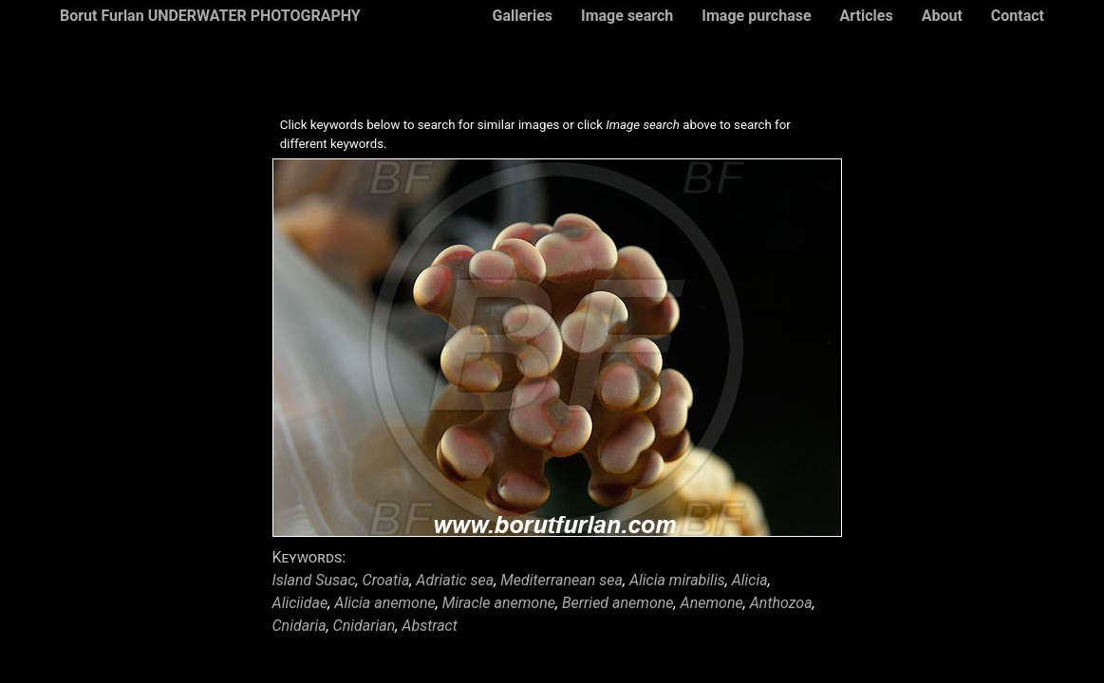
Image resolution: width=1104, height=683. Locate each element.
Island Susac (314, 580)
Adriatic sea (455, 580)
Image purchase (756, 16)
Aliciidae (300, 603)
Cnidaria (299, 626)
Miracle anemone (498, 603)
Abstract (430, 626)
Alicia (750, 580)
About (942, 16)
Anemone (712, 603)
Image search (627, 16)
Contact (1017, 16)
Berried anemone (618, 603)
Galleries (522, 16)
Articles (866, 16)
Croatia (386, 580)
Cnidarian (364, 626)
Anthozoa (781, 603)
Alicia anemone (384, 603)
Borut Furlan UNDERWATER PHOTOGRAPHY (210, 16)
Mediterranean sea (561, 580)
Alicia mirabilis (677, 580)
